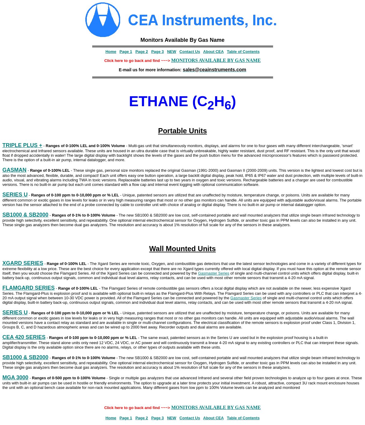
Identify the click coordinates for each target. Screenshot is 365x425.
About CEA (213, 51)
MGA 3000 (15, 377)
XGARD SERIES (22, 263)
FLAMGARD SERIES (28, 288)
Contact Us (189, 51)
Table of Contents (243, 51)
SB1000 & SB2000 (25, 215)
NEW (171, 51)
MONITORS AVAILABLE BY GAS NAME (216, 60)
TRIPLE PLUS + (22, 145)
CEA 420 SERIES (23, 337)
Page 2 (141, 51)
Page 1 (126, 51)
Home (110, 51)
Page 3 (157, 51)
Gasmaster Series (213, 273)
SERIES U (15, 195)
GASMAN (14, 170)
